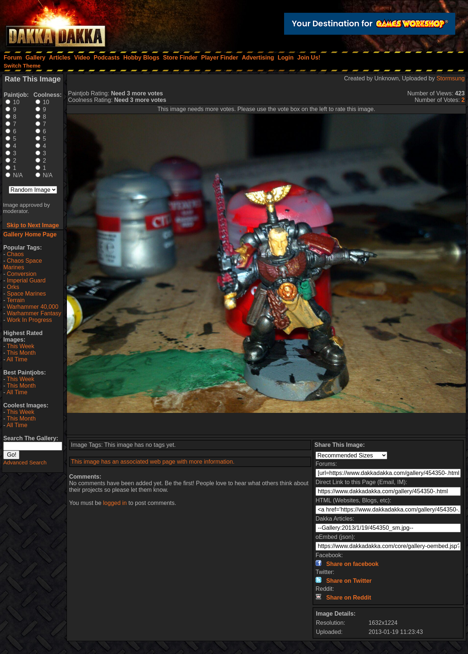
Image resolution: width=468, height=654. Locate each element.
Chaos (15, 254)
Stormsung (451, 78)
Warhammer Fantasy (34, 313)
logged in (115, 503)
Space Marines (26, 293)
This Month (21, 353)
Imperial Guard (26, 280)
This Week (20, 346)
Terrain (15, 300)
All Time (17, 359)
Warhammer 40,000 (32, 307)
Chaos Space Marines (22, 264)
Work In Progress (29, 320)
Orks (13, 287)
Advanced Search (24, 462)
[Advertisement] (266, 424)
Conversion (22, 274)
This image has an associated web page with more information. (152, 462)
